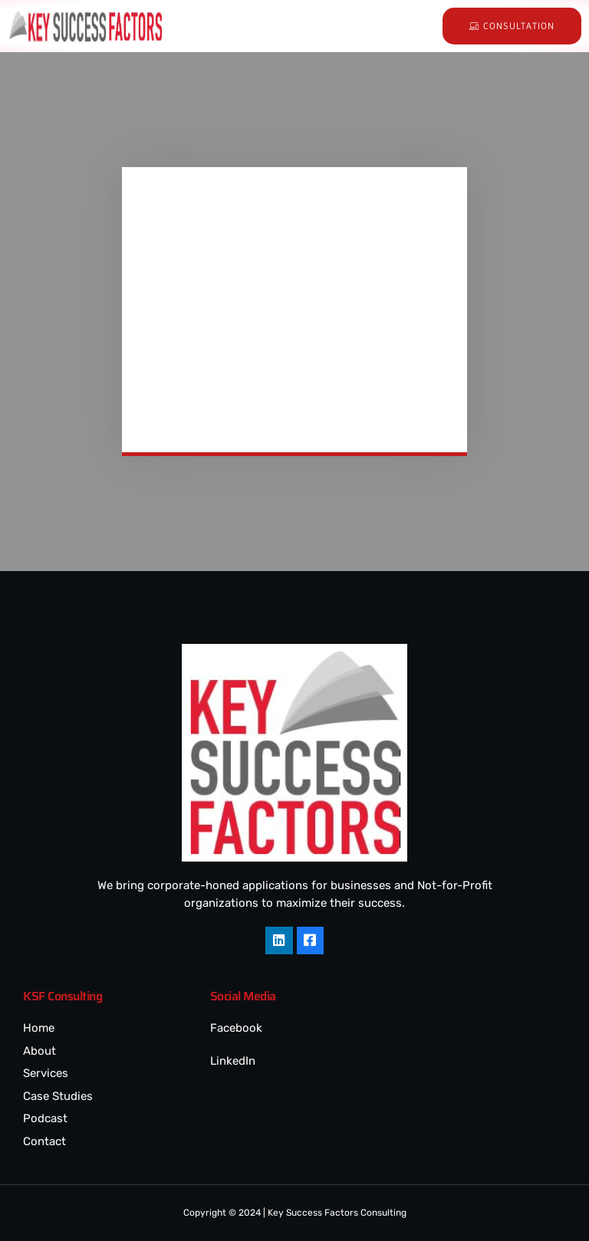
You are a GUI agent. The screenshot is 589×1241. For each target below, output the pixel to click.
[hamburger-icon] (393, 26)
